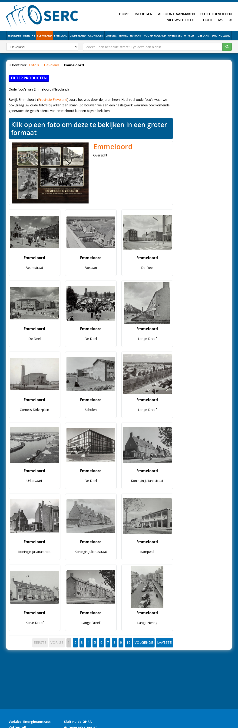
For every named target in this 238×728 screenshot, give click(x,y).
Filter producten (29, 78)
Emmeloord (112, 146)
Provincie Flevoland (52, 99)
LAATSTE (164, 642)
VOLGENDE (144, 642)
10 (128, 642)
